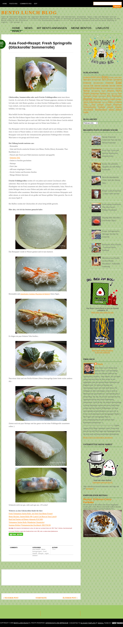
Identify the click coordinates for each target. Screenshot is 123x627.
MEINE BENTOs (81, 27)
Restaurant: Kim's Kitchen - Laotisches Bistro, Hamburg (111, 247)
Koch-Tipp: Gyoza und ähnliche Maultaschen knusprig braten (110, 153)
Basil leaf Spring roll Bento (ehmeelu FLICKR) (26, 519)
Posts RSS (13, 3)
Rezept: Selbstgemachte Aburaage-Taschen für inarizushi (110, 234)
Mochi (103, 91)
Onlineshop (114, 93)
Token (100, 364)
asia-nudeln (36, 549)
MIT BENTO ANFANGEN (52, 27)
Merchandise (95, 91)
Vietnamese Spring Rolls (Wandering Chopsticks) (26, 522)
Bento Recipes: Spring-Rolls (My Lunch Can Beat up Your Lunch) (33, 517)
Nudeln (35, 553)
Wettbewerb (117, 104)
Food (45, 551)
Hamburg (86, 88)
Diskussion (87, 83)
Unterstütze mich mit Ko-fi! (103, 482)
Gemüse (97, 85)
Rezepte (41, 553)
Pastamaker (87, 96)
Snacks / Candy (109, 99)
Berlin (104, 79)
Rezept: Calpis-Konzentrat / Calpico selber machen (111, 192)
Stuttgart (104, 102)
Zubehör (110, 107)
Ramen (95, 96)
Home (5, 3)
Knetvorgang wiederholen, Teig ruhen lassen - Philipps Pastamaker (111, 207)
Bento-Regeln (96, 79)
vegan (47, 553)
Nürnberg (103, 93)
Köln (114, 88)
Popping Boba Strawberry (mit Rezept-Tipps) (111, 219)
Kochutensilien (108, 88)
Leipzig (119, 88)
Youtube (101, 107)
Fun (91, 85)
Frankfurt (86, 85)
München (110, 91)
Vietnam (108, 104)
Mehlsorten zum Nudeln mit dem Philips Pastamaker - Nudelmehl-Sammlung (111, 262)
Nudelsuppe (94, 93)
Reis (109, 96)
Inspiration (98, 88)
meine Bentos (115, 109)
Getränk (119, 85)
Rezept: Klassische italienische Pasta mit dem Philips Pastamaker (111, 140)
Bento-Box (87, 79)
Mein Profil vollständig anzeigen (98, 437)
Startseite (41, 598)
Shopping (97, 99)
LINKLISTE (102, 27)
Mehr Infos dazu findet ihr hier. (102, 312)
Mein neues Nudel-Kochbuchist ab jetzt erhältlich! (102, 351)
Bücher (109, 79)
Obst (108, 93)
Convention (117, 79)
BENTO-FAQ (96, 77)
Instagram (89, 489)
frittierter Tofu (15, 158)
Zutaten (35, 555)
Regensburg (102, 96)
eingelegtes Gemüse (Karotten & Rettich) (35, 294)
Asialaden (86, 77)
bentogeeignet (37, 551)
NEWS (28, 27)
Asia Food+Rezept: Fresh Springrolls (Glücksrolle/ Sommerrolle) (40, 45)
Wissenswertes (89, 107)
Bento (43, 549)
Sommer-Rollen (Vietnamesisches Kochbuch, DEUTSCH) (30, 525)
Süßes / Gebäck (115, 102)
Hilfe (92, 88)
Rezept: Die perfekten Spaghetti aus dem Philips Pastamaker (111, 167)
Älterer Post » (70, 598)
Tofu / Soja (89, 104)
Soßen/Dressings (95, 102)
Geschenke (104, 85)
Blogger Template (88, 623)
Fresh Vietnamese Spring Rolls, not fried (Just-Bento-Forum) (31, 514)
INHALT (16, 31)
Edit (35, 3)
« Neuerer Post (10, 598)
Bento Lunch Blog (29, 12)
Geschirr (112, 85)
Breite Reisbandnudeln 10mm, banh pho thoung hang (111, 180)
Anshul (101, 623)
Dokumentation (99, 83)
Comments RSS (26, 3)
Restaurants (117, 96)
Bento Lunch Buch (115, 77)
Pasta (120, 93)
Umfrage (100, 104)
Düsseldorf (110, 83)
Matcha (86, 90)
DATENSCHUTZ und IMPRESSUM (56, 623)
